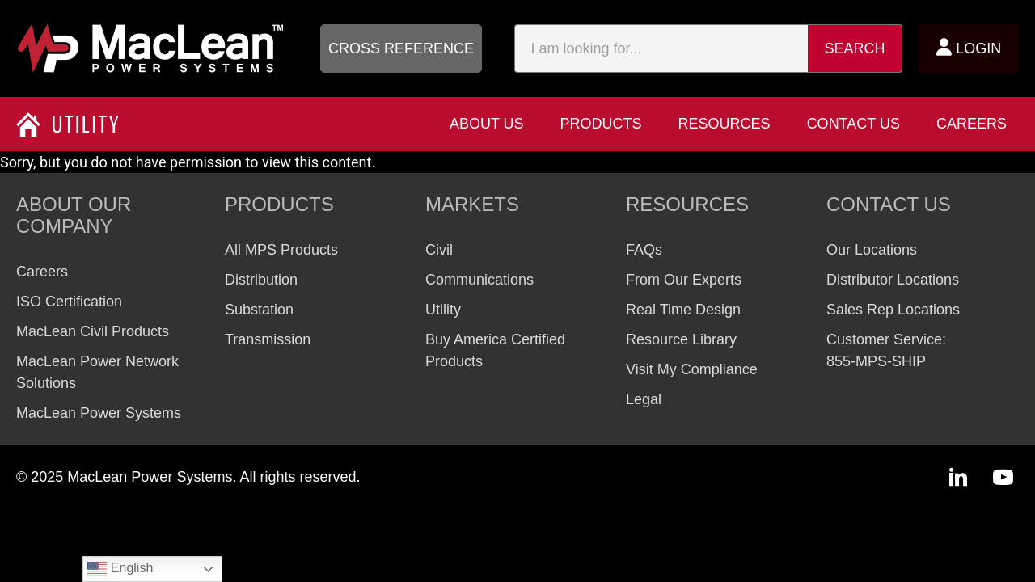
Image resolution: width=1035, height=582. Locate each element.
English (120, 569)
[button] (401, 48)
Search (855, 48)
